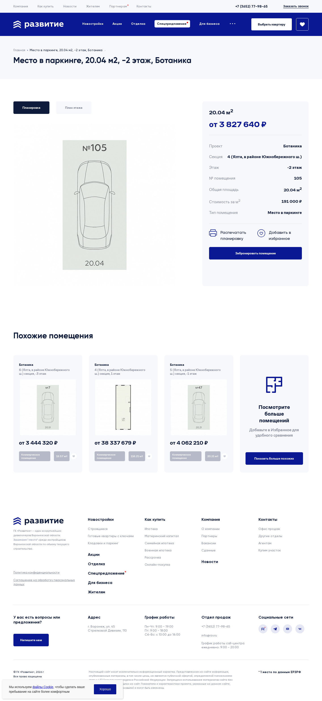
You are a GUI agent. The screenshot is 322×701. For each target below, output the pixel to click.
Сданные (208, 550)
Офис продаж (269, 529)
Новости (69, 6)
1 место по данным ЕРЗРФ (281, 672)
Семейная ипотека (159, 543)
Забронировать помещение (255, 253)
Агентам (264, 543)
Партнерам (118, 6)
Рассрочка (153, 557)
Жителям (93, 6)
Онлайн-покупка (157, 564)
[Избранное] (300, 24)
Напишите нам (31, 640)
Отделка (138, 24)
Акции (117, 24)
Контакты (144, 6)
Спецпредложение (171, 24)
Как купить (46, 6)
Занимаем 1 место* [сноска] (25, 539)
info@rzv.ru (209, 635)
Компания (20, 6)
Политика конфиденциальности (36, 572)
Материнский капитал (162, 536)
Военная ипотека (158, 550)
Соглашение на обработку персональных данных (44, 582)
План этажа (74, 108)
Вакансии (208, 543)
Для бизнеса (209, 24)
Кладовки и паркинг (103, 543)
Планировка (31, 108)
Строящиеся (98, 529)
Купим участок (269, 550)
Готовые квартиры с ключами (111, 536)
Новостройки (92, 24)
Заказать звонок (296, 6)
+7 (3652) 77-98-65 (251, 6)
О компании (210, 529)
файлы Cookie (42, 687)
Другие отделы (270, 536)
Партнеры (209, 536)
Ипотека (151, 529)
